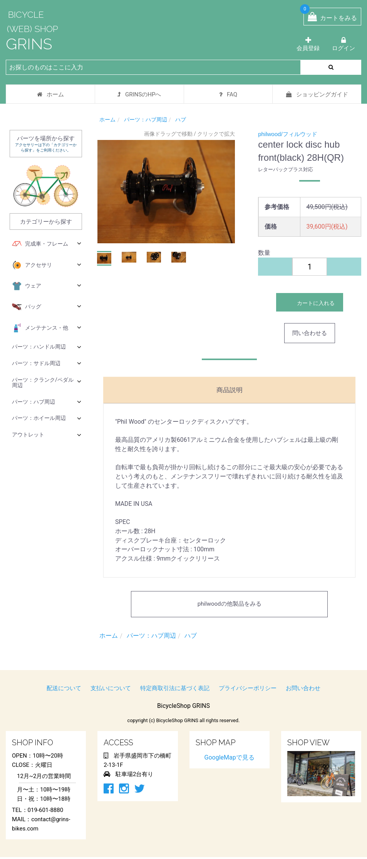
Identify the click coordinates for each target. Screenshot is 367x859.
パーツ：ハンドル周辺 (46, 347)
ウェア (46, 286)
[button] (104, 258)
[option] (166, 191)
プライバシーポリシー (248, 690)
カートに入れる (310, 302)
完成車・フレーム (46, 244)
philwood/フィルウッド (287, 134)
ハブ (180, 119)
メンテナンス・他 (46, 328)
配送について (64, 690)
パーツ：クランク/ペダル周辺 (46, 382)
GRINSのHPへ (139, 94)
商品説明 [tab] (229, 389)
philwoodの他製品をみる (229, 606)
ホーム (50, 94)
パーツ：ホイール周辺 (46, 418)
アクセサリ (46, 265)
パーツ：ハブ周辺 (46, 401)
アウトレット (46, 434)
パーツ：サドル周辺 (46, 363)
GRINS (29, 44)
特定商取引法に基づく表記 (174, 690)
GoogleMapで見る (229, 759)
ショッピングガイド (317, 94)
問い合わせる (309, 333)
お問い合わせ (303, 690)
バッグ (46, 307)
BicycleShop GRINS (183, 707)
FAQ (228, 94)
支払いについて (110, 690)
